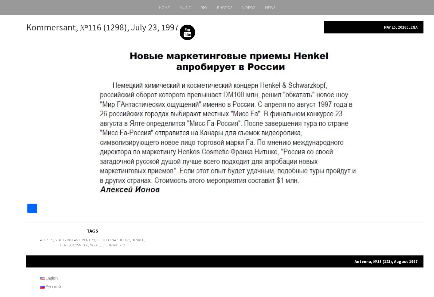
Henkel (138, 240)
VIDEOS (248, 7)
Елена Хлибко (113, 245)
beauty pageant (67, 240)
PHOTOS (224, 7)
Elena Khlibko (118, 240)
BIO (204, 7)
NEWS (270, 7)
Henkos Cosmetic (74, 245)
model (95, 245)
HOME (164, 7)
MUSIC (185, 7)
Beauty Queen (93, 240)
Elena (411, 27)
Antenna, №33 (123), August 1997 (386, 261)
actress (46, 240)
